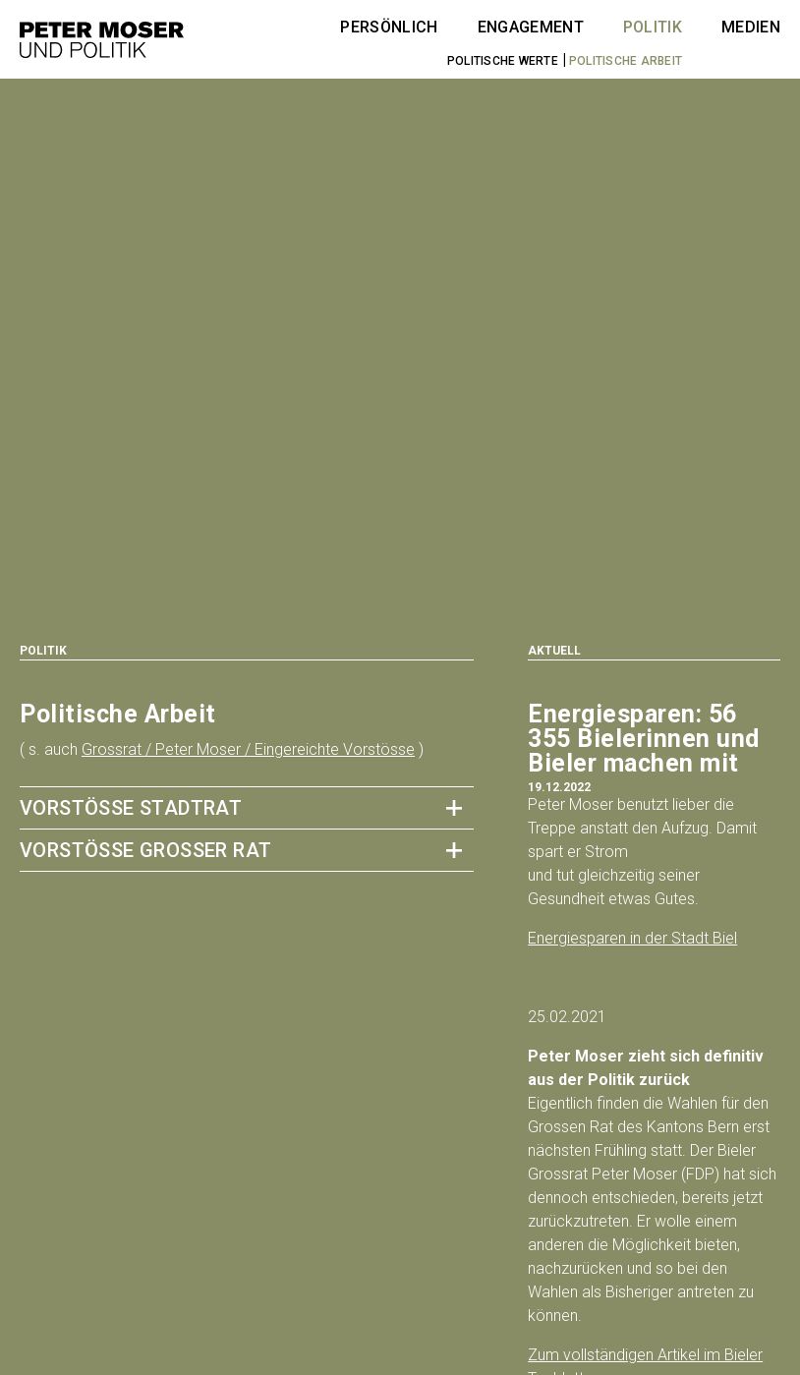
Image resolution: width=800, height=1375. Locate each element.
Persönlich (388, 27)
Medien (750, 27)
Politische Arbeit (625, 61)
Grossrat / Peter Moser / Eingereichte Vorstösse (248, 749)
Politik (652, 27)
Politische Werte (502, 61)
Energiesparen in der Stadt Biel (632, 938)
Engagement (531, 27)
